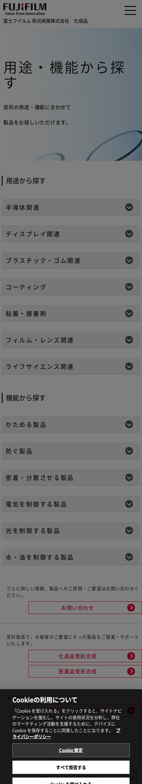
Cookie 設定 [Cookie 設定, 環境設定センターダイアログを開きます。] (71, 754)
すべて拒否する (71, 770)
